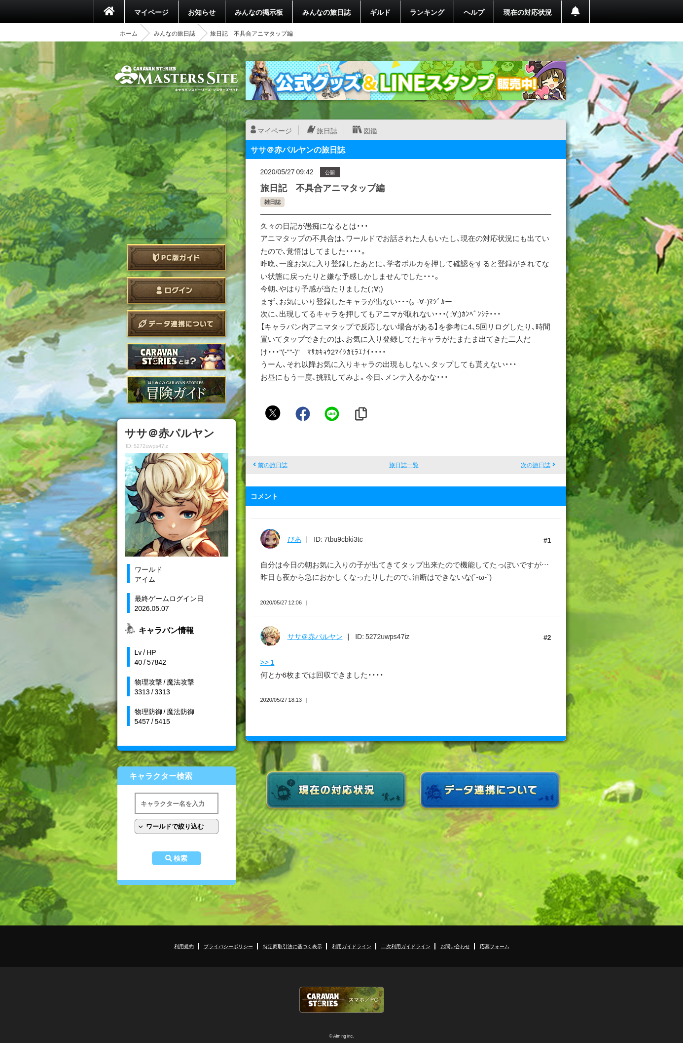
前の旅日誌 (273, 464)
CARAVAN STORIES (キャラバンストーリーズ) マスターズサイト (176, 78)
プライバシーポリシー (228, 946)
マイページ (151, 12)
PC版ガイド (176, 257)
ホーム (129, 33)
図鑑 (370, 130)
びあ (294, 539)
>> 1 (267, 661)
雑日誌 (272, 202)
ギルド (380, 12)
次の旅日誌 (535, 464)
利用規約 (184, 946)
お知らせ (202, 12)
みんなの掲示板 (259, 12)
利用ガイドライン (351, 946)
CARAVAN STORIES (341, 1000)
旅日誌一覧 (404, 464)
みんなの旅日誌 (326, 12)
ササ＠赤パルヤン (315, 636)
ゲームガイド (176, 389)
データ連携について (176, 323)
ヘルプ (474, 12)
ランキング (427, 12)
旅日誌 (327, 130)
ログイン (176, 290)
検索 (180, 858)
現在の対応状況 (527, 12)
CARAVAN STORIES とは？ (176, 356)
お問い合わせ (455, 946)
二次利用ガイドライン (406, 946)
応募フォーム (494, 946)
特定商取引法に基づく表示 (292, 946)
